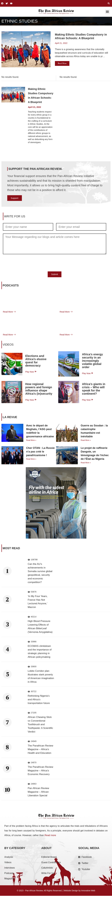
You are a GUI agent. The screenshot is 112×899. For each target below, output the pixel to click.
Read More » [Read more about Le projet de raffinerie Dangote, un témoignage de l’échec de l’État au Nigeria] (86, 463)
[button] (108, 3)
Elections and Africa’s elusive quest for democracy (36, 360)
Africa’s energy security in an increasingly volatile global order (92, 361)
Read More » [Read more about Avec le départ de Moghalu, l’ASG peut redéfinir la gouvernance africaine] (31, 440)
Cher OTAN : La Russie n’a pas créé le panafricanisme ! (40, 452)
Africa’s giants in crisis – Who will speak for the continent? (93, 388)
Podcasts (11, 285)
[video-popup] (12, 363)
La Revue (10, 417)
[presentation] (25, 262)
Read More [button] (62, 63)
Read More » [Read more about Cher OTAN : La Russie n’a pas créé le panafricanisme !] (31, 459)
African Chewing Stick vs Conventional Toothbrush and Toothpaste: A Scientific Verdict (40, 724)
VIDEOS (8, 344)
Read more (50, 835)
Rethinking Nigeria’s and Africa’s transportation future (39, 699)
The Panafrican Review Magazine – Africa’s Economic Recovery (40, 771)
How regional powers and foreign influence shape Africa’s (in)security (38, 388)
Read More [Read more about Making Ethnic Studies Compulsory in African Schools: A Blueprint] (33, 149)
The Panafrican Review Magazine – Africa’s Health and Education (40, 749)
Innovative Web (88, 890)
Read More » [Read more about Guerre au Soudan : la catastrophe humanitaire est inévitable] (86, 440)
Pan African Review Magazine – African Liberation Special (38, 792)
